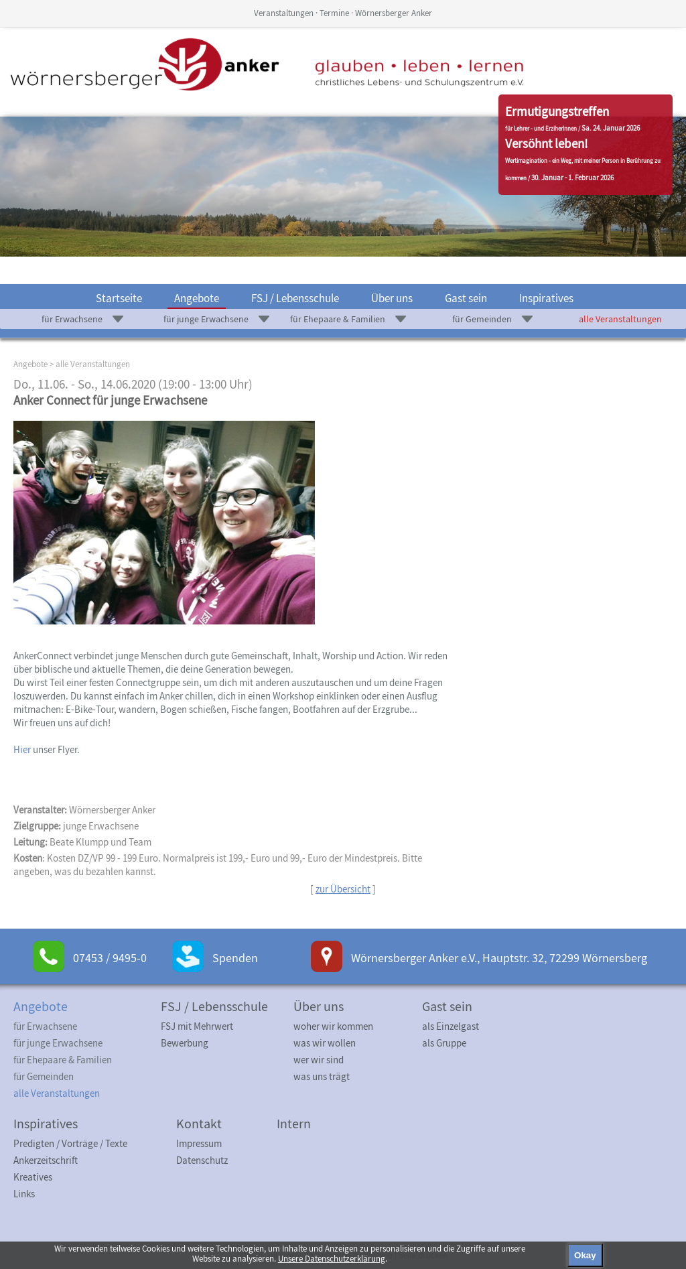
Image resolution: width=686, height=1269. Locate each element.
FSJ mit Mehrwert (197, 1026)
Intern (294, 1123)
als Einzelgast (450, 1026)
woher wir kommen (333, 1026)
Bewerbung (184, 1043)
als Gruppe (444, 1043)
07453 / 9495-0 (110, 957)
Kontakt (199, 1123)
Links (24, 1193)
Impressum (199, 1143)
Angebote (196, 298)
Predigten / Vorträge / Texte (70, 1143)
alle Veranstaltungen (620, 319)
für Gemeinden (482, 319)
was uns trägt (321, 1076)
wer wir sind (318, 1059)
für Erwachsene (72, 319)
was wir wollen (324, 1043)
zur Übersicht (343, 888)
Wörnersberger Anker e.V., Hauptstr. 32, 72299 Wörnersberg (499, 957)
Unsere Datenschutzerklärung (331, 1258)
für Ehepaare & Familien (337, 319)
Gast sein (466, 298)
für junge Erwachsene (206, 319)
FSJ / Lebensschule (295, 298)
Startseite (119, 298)
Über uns (392, 298)
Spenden (235, 957)
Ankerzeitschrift (45, 1160)
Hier (22, 749)
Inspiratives (546, 298)
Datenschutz (202, 1160)
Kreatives (32, 1177)
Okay (585, 1255)
